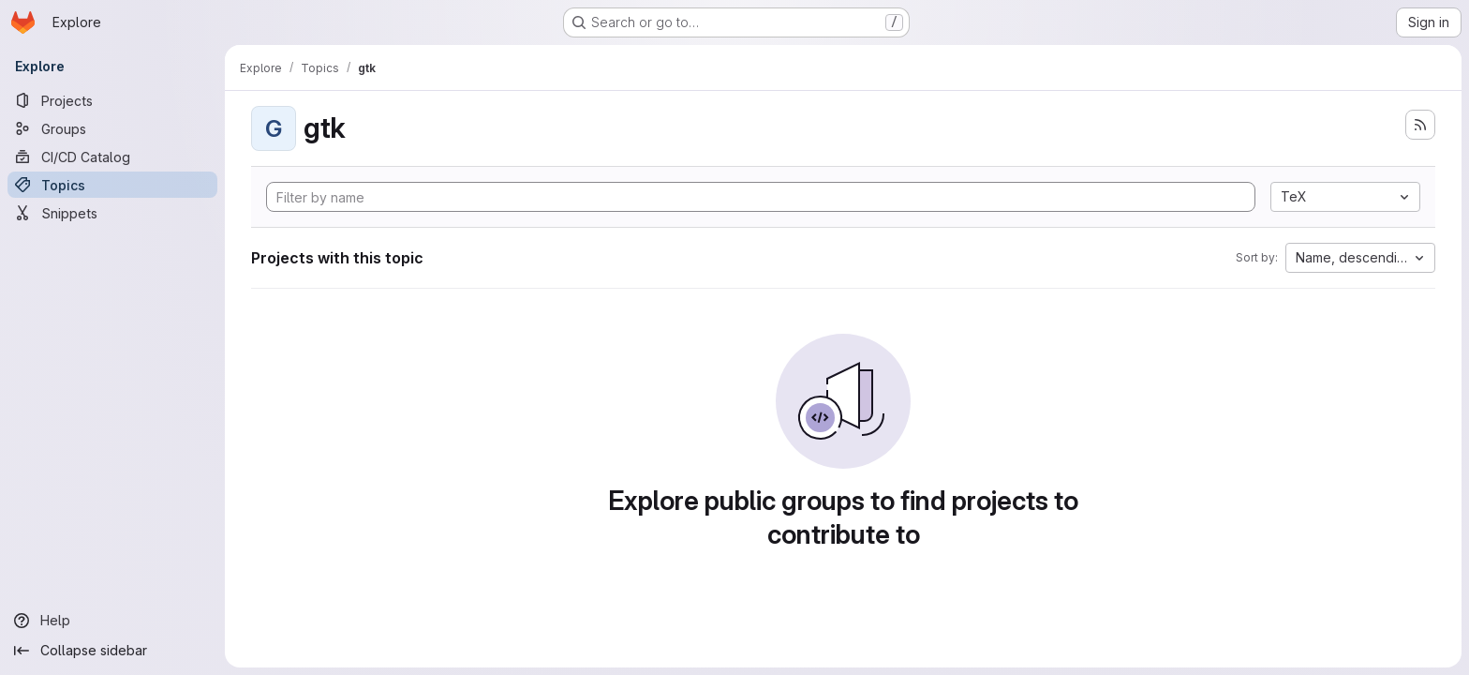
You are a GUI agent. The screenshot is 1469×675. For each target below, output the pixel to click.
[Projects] (112, 100)
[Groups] (112, 128)
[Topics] (112, 185)
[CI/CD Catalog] (112, 156)
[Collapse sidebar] (112, 651)
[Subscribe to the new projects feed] (1420, 125)
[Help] (112, 621)
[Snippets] (112, 213)
